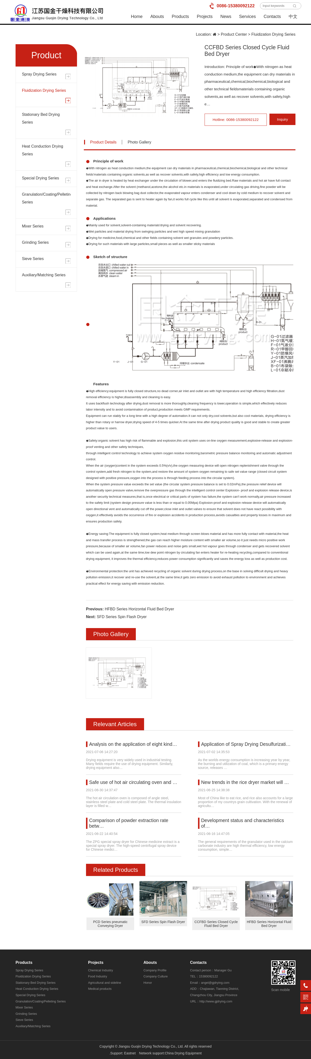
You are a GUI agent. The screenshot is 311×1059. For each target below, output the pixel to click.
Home (137, 16)
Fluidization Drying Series (273, 34)
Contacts (272, 16)
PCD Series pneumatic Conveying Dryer (110, 924)
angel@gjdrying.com (215, 982)
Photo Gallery (139, 142)
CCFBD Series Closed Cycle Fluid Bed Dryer (216, 924)
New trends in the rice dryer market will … (246, 782)
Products (180, 16)
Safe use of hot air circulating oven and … (134, 782)
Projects (205, 16)
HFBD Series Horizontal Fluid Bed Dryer (139, 609)
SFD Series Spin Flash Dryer (122, 617)
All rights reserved (198, 1046)
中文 (293, 16)
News (225, 16)
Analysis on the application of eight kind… (134, 744)
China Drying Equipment (183, 1053)
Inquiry (282, 120)
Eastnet (130, 1053)
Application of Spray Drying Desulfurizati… (247, 744)
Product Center (234, 34)
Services (247, 16)
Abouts (157, 16)
